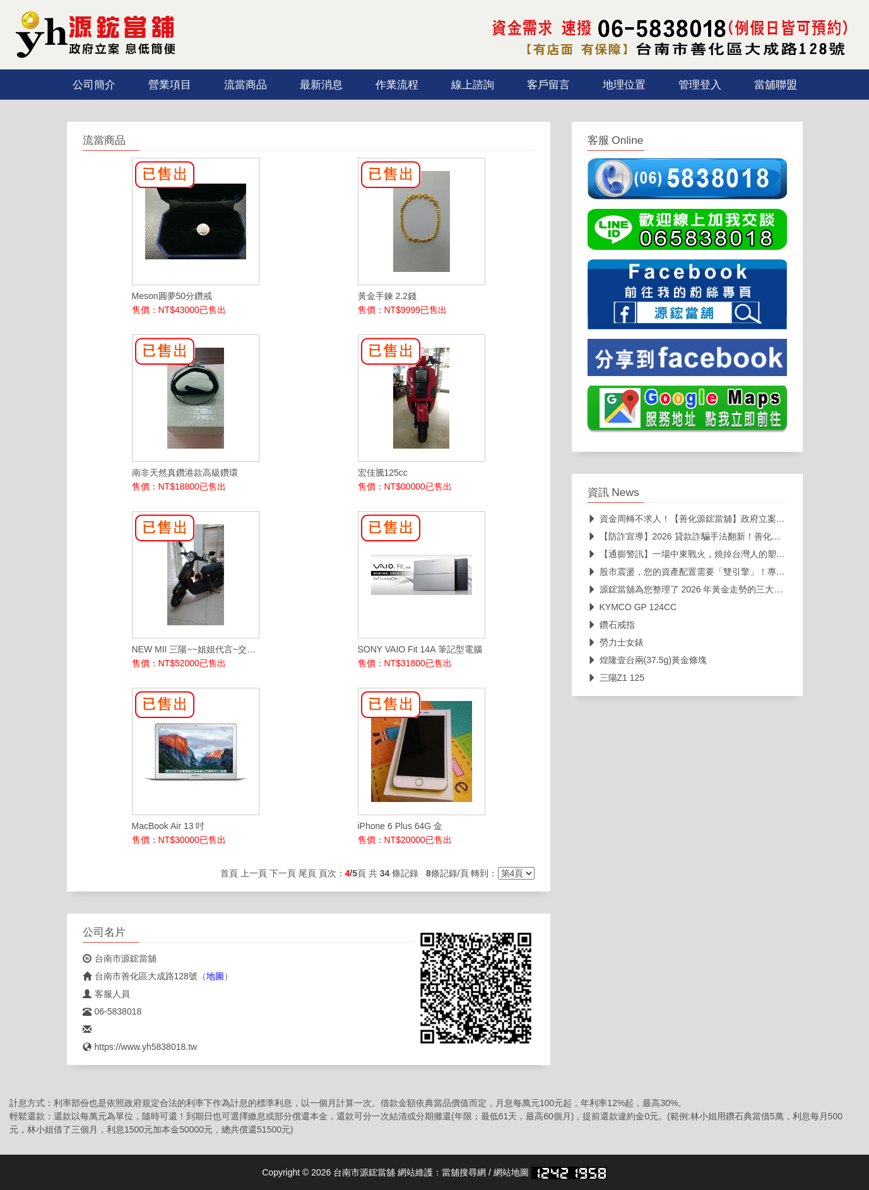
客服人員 (106, 994)
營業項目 (169, 84)
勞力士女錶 (616, 642)
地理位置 (624, 84)
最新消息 (321, 84)
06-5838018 (112, 1011)
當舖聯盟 (775, 84)
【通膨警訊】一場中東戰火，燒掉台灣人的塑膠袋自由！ (704, 554)
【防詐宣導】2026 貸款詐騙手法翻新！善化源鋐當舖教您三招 (715, 536)
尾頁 (307, 873)
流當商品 (245, 84)
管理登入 (699, 84)
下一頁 (282, 873)
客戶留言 (548, 84)
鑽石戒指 (611, 625)
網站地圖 (511, 1172)
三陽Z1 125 (616, 678)
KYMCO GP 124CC (632, 607)
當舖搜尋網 (464, 1172)
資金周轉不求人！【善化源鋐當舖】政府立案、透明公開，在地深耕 (726, 519)
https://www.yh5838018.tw (140, 1047)
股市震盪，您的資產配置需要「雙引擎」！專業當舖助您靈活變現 (722, 572)
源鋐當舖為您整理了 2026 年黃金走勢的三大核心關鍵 (699, 589)
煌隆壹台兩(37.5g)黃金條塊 (647, 660)
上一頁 (253, 873)
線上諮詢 (472, 84)
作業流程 (396, 84)
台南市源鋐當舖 (120, 958)
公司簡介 (94, 84)
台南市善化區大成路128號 (140, 976)
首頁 (229, 873)
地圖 (215, 976)
